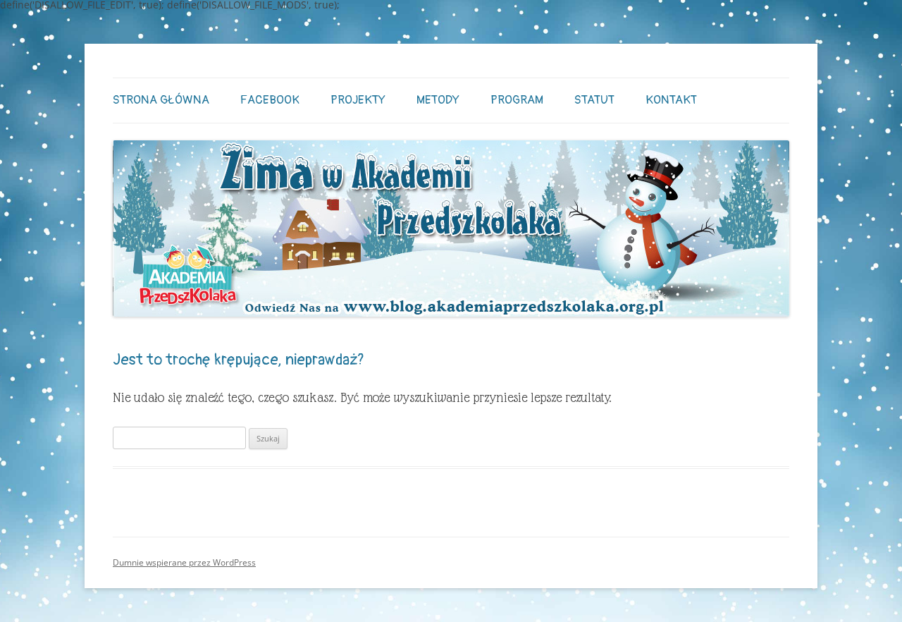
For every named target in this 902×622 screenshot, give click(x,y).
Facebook (269, 99)
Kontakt (671, 99)
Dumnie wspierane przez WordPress (184, 562)
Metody (437, 99)
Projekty (357, 99)
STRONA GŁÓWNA (161, 99)
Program (516, 99)
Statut (594, 99)
